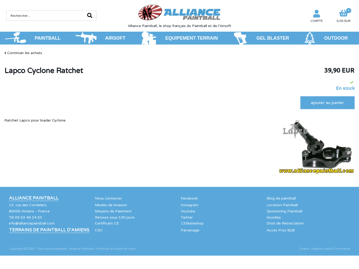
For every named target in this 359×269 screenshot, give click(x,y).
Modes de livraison (111, 205)
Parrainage (190, 230)
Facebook (189, 198)
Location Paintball (282, 205)
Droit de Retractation (285, 223)
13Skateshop (192, 223)
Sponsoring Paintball (284, 211)
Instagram (189, 205)
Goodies (274, 217)
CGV (99, 230)
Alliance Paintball (33, 198)
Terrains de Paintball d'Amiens (49, 230)
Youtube (188, 211)
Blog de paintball (281, 198)
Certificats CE (107, 223)
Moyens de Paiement (113, 211)
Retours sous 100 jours (115, 217)
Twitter (187, 217)
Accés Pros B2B (281, 230)
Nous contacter (108, 198)
